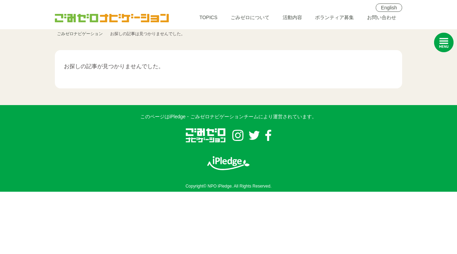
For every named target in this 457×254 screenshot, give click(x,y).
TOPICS (208, 17)
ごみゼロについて (250, 17)
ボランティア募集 (334, 17)
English (389, 7)
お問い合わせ (381, 17)
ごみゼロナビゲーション (80, 33)
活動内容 (292, 17)
